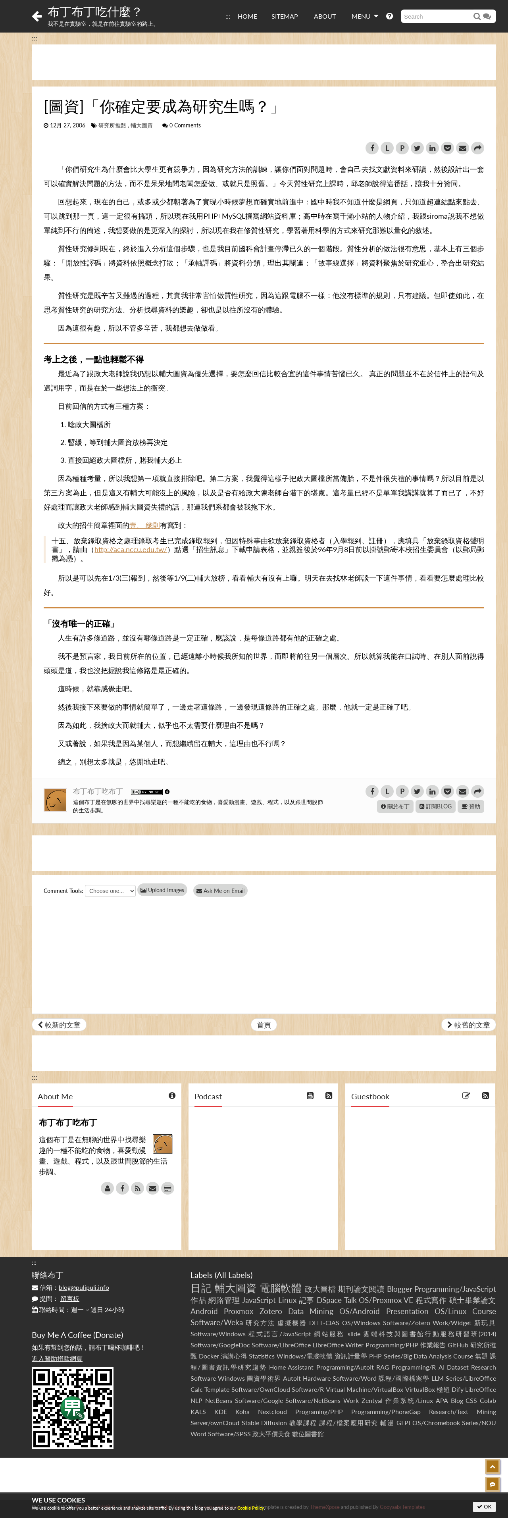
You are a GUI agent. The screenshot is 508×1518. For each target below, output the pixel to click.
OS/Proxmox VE (386, 1299)
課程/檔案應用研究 (348, 1422)
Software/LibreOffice (281, 1345)
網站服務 (329, 1333)
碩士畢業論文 (472, 1299)
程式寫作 (431, 1299)
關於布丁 (395, 806)
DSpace (329, 1299)
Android (204, 1311)
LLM (437, 1378)
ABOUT (325, 16)
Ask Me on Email (222, 890)
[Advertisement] (264, 62)
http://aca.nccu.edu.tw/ (130, 549)
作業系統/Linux (409, 1400)
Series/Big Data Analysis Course (428, 1356)
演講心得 (234, 1356)
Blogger (399, 1288)
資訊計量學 (351, 1356)
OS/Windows (361, 1322)
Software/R (308, 1389)
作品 (198, 1299)
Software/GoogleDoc (220, 1345)
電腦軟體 (281, 1288)
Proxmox (238, 1311)
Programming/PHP (392, 1345)
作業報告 (433, 1345)
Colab (488, 1400)
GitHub (458, 1345)
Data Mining (310, 1311)
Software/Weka (216, 1322)
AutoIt (292, 1378)
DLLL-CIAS (324, 1322)
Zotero (271, 1311)
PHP (375, 1356)
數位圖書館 (308, 1433)
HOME (247, 16)
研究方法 (260, 1322)
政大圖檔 (320, 1288)
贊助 (471, 806)
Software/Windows (218, 1333)
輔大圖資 (142, 125)
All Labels (233, 1274)
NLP (196, 1400)
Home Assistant (291, 1367)
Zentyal (372, 1400)
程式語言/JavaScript (279, 1333)
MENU (365, 16)
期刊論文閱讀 (361, 1288)
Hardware (317, 1378)
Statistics (262, 1356)
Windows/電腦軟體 (305, 1356)
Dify (458, 1389)
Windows (231, 1378)
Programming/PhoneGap (386, 1411)
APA (442, 1400)
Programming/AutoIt (345, 1367)
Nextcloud (272, 1411)
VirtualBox (420, 1389)
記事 (307, 1299)
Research (483, 1367)
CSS (471, 1400)
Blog (457, 1400)
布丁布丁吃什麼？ (95, 11)
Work (351, 1400)
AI (441, 1367)
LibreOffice (480, 1389)
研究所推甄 (112, 125)
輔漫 (387, 1422)
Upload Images (162, 890)
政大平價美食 (271, 1433)
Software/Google (259, 1400)
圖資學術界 (264, 1378)
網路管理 (224, 1299)
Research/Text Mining (462, 1411)
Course (484, 1311)
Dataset (458, 1367)
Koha (242, 1411)
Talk (350, 1299)
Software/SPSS (229, 1433)
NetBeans (218, 1400)
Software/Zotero (406, 1322)
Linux (287, 1299)
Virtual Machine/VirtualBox (364, 1389)
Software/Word (355, 1378)
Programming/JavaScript (455, 1288)
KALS (198, 1411)
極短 (443, 1389)
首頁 (264, 1024)
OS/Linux (450, 1311)
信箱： (70, 1287)
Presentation (407, 1311)
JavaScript (259, 1299)
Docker (209, 1356)
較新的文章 (59, 1024)
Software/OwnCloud (260, 1389)
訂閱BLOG (435, 806)
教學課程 (303, 1422)
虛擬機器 (292, 1322)
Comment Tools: (63, 890)
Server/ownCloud (214, 1422)
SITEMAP (284, 16)
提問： (55, 1298)
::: (227, 16)
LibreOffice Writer (338, 1345)
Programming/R (414, 1367)
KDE (220, 1411)
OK (484, 1507)
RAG (382, 1367)
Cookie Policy (250, 1507)
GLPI (403, 1422)
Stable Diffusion (264, 1422)
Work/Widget (452, 1322)
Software (203, 1378)
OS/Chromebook (436, 1422)
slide (354, 1333)
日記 (201, 1288)
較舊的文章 (468, 1024)
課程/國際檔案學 (404, 1378)
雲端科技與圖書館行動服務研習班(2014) (429, 1333)
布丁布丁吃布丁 (99, 791)
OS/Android (359, 1311)
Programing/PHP (319, 1411)
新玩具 (485, 1322)
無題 (481, 1356)
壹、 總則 (144, 525)
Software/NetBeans (313, 1400)
